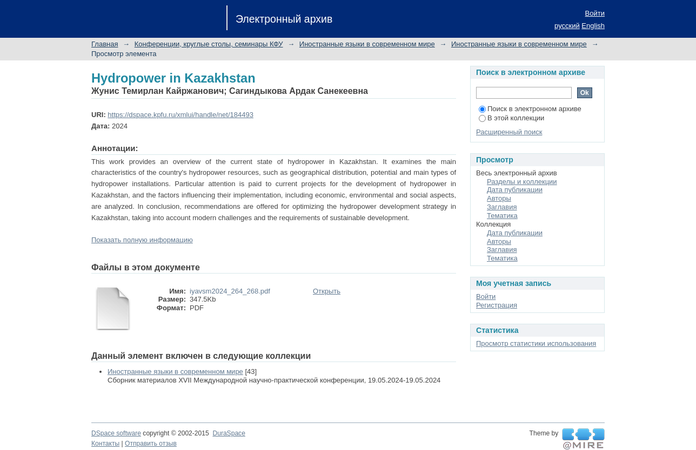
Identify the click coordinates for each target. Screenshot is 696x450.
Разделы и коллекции (522, 182)
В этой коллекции (511, 118)
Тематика (502, 216)
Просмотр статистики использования (536, 343)
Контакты (105, 443)
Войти (595, 13)
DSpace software (116, 433)
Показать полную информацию (142, 240)
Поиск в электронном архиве (530, 109)
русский (567, 26)
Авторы (499, 198)
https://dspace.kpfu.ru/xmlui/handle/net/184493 (180, 115)
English (593, 26)
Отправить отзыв (151, 443)
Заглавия (502, 207)
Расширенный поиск (509, 132)
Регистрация (496, 305)
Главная (104, 44)
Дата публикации (515, 190)
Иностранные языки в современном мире (367, 44)
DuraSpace (228, 433)
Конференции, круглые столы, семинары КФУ (209, 44)
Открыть (326, 291)
